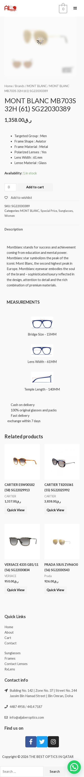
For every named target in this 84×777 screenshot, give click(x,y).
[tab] (42, 229)
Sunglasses (65, 211)
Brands (19, 86)
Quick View (16, 510)
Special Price (49, 211)
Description (13, 229)
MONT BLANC (37, 86)
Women (9, 215)
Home (8, 86)
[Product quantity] (10, 187)
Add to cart (35, 187)
